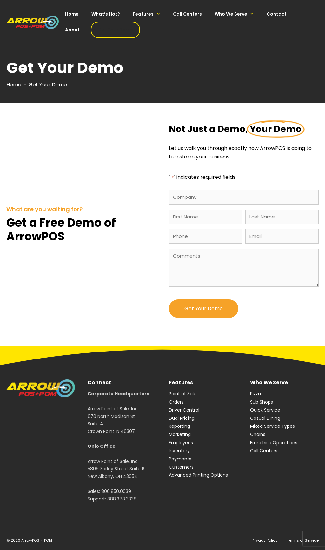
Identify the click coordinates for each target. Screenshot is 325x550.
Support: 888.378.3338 (112, 499)
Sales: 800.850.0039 (109, 491)
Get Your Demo (115, 30)
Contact (277, 14)
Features (150, 14)
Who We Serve (237, 14)
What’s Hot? (105, 14)
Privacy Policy (265, 540)
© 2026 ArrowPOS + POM (29, 540)
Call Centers (187, 14)
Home (72, 14)
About (72, 30)
